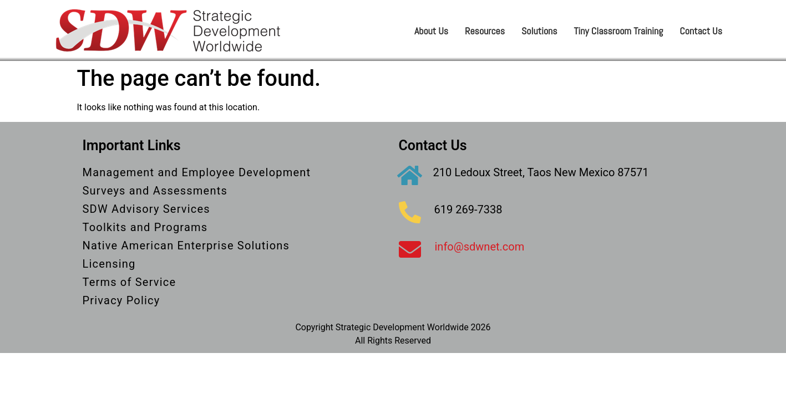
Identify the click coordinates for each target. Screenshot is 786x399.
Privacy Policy (121, 300)
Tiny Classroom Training (618, 30)
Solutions (539, 30)
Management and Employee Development (197, 172)
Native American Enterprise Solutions (186, 245)
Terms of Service (129, 282)
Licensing (109, 263)
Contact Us (700, 30)
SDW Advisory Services (146, 209)
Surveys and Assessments (155, 190)
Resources (485, 30)
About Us (431, 30)
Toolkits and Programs (145, 227)
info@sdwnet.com (480, 246)
